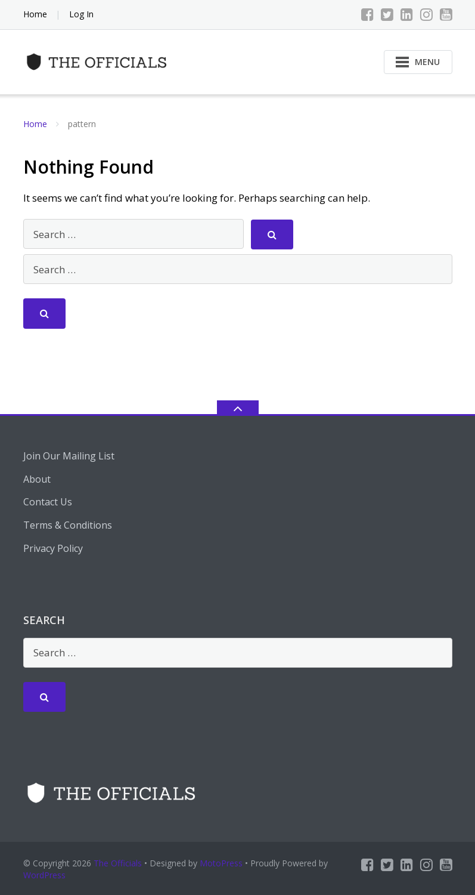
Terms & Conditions (67, 525)
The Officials (118, 863)
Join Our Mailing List (68, 455)
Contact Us (47, 501)
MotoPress (221, 863)
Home (35, 14)
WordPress (44, 875)
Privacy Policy (53, 548)
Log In (81, 14)
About (37, 479)
